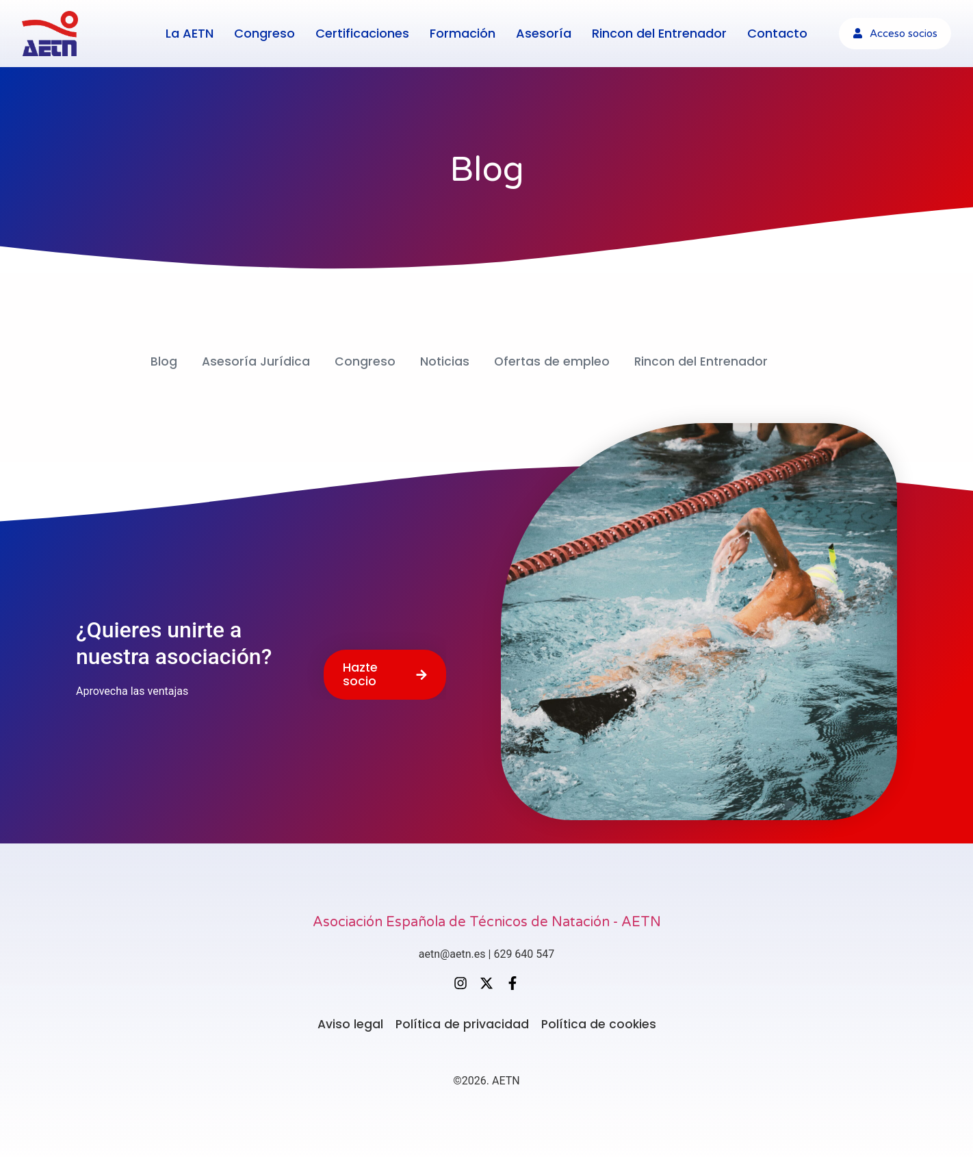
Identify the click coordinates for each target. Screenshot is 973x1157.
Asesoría (543, 32)
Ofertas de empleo (551, 361)
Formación (462, 32)
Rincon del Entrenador (659, 32)
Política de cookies (599, 1023)
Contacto (777, 32)
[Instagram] (460, 982)
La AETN (189, 32)
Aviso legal (348, 1023)
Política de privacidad (461, 1023)
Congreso (264, 32)
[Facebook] (512, 982)
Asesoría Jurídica (254, 361)
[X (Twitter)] (486, 982)
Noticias (444, 361)
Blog (161, 361)
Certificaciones (362, 32)
